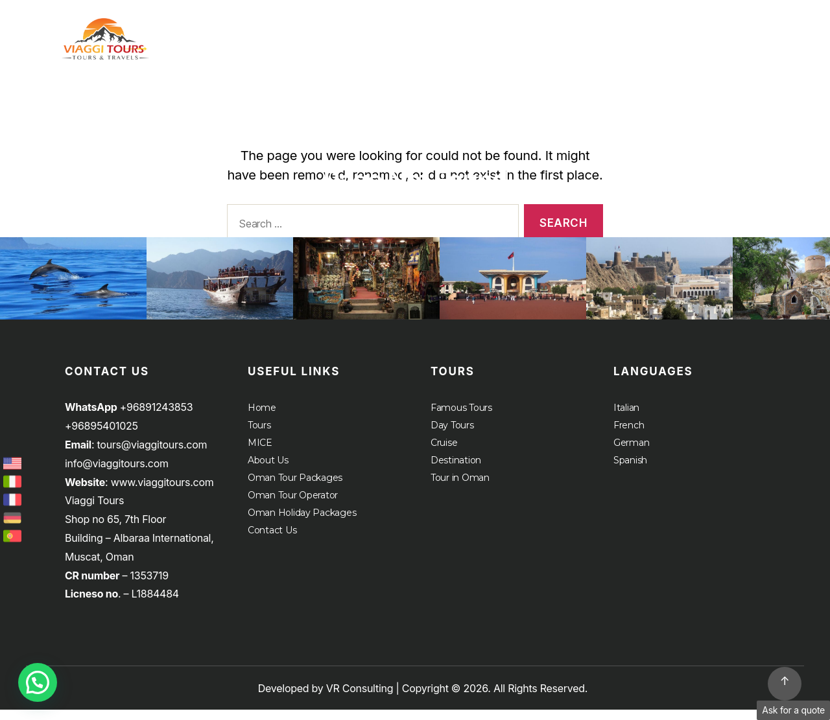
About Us (789, 29)
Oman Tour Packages (295, 488)
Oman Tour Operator (293, 505)
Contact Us (272, 540)
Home (581, 29)
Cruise (796, 40)
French (628, 435)
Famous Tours (461, 418)
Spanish (630, 470)
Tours (643, 29)
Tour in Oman (460, 488)
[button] (37, 682)
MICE (718, 29)
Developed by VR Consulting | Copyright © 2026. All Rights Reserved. (422, 698)
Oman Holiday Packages (302, 523)
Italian (626, 418)
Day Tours (452, 435)
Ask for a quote (793, 709)
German (631, 453)
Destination (456, 470)
